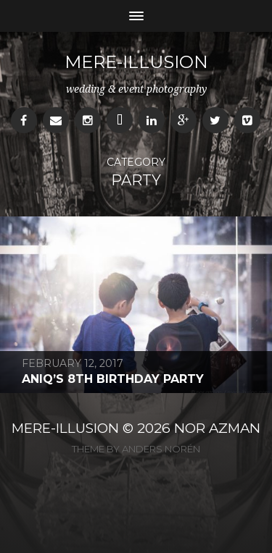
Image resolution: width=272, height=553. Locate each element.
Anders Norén (161, 449)
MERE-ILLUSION (65, 428)
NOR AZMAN (217, 428)
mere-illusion (136, 61)
